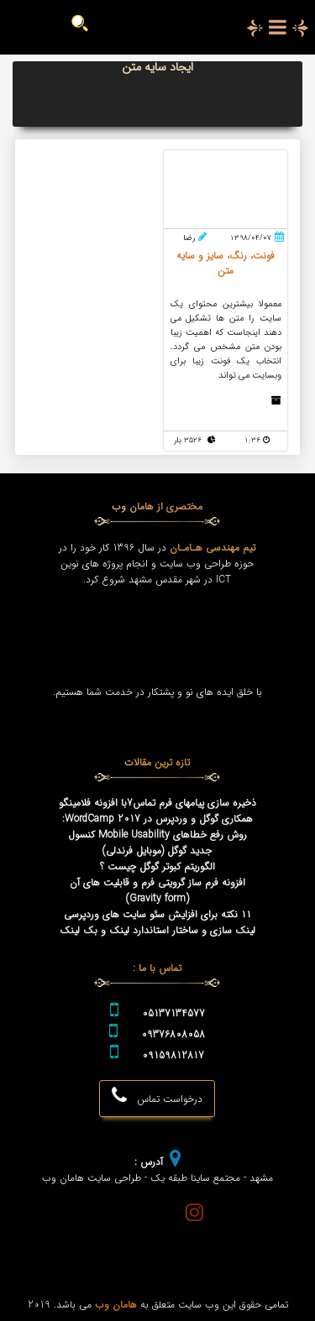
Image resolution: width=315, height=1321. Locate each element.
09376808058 (173, 1034)
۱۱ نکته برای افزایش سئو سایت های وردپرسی (157, 914)
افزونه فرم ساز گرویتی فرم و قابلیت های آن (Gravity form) (157, 890)
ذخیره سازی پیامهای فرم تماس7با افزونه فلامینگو (157, 803)
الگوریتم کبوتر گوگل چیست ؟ (157, 867)
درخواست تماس (157, 1096)
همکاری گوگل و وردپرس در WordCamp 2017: (157, 819)
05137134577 (173, 1013)
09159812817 (173, 1055)
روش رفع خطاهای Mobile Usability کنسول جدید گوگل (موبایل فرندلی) (157, 843)
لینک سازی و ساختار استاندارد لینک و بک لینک (157, 930)
